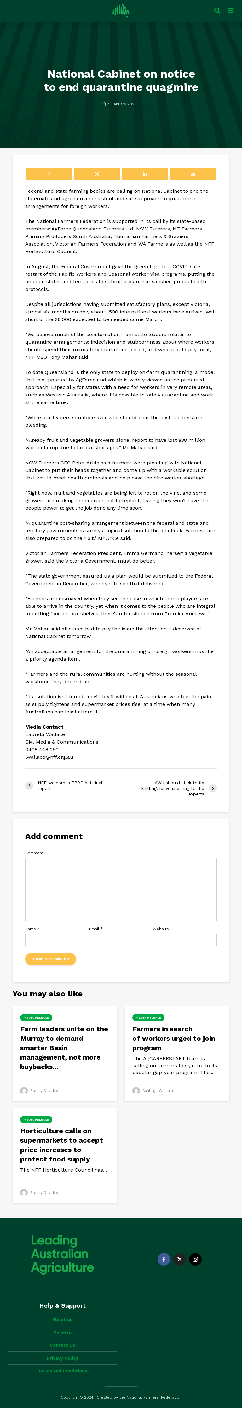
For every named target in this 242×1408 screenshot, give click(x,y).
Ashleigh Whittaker (155, 1091)
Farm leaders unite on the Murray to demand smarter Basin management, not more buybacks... (64, 1048)
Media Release (36, 1017)
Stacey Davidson (41, 1091)
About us (62, 1319)
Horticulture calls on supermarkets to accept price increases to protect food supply (61, 1145)
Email (96, 929)
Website (161, 929)
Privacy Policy (62, 1358)
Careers (62, 1332)
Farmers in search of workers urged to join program (173, 1038)
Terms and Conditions (62, 1370)
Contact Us (62, 1345)
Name (32, 929)
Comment (34, 853)
